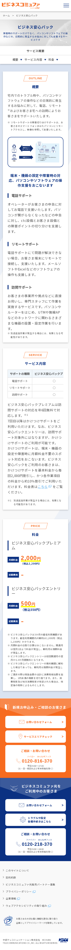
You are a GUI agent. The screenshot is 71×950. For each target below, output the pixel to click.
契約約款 (11, 877)
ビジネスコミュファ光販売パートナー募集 (30, 884)
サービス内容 (33, 59)
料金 (51, 59)
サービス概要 (35, 51)
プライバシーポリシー (19, 891)
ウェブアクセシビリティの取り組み (26, 905)
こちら (43, 486)
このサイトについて (17, 870)
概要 (15, 59)
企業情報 (11, 898)
